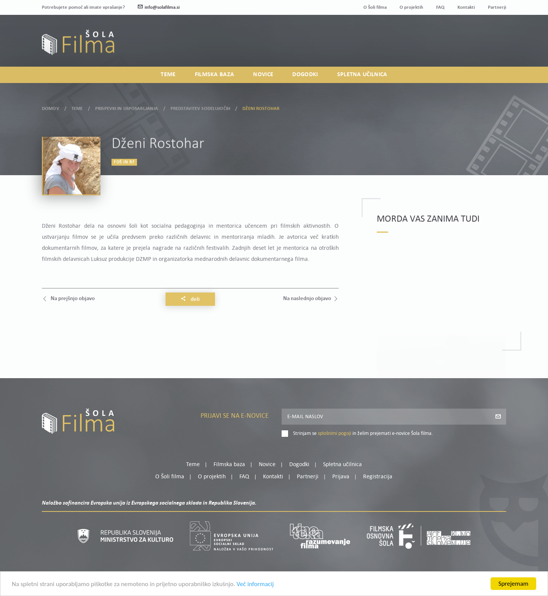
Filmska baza (214, 75)
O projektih (411, 7)
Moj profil (467, 37)
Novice (263, 75)
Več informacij (255, 585)
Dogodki (305, 75)
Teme (168, 75)
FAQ (440, 7)
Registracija (493, 47)
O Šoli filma (375, 7)
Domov (50, 107)
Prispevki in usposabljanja (126, 107)
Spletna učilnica (362, 75)
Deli (190, 299)
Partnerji (497, 7)
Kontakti (466, 7)
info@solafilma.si (159, 7)
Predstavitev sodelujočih (200, 107)
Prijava (459, 47)
